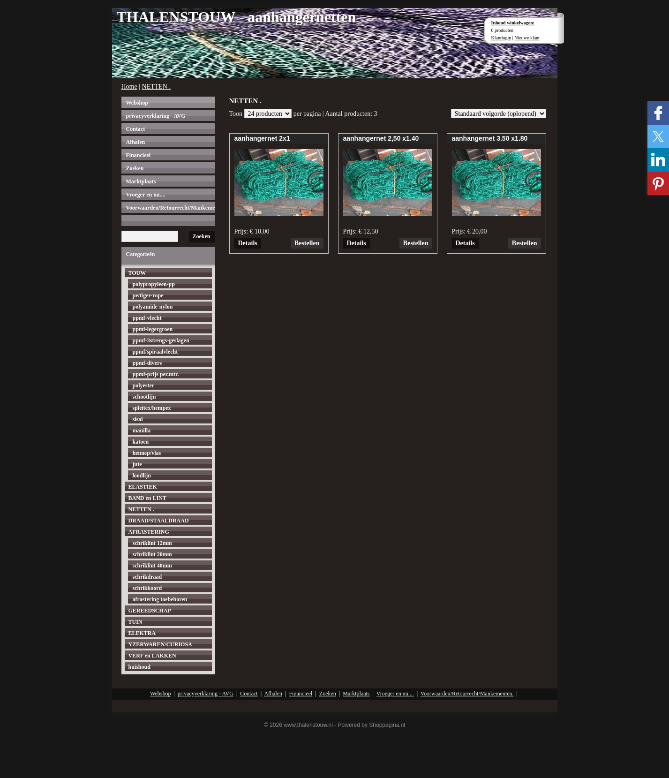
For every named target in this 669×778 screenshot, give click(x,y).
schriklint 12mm (152, 543)
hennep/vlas (147, 453)
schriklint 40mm (152, 565)
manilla (142, 430)
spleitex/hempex (152, 408)
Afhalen (135, 142)
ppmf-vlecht (147, 318)
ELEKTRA (142, 633)
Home (129, 86)
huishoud (139, 667)
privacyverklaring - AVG (156, 116)
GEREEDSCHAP (149, 610)
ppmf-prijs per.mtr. (156, 374)
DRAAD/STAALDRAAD (158, 520)
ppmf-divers (147, 363)
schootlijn (144, 396)
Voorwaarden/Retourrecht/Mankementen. (170, 207)
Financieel (138, 155)
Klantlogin (501, 37)
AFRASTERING (148, 532)
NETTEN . (156, 86)
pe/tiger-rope (148, 295)
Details (247, 243)
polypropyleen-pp (154, 284)
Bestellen (307, 243)
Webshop (137, 102)
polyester (144, 385)
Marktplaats (141, 181)
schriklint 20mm (152, 554)
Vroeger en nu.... (145, 194)
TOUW (137, 273)
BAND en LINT (147, 498)
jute (137, 464)
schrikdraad (147, 577)
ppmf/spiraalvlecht (155, 351)
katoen (141, 441)
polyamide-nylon (153, 306)
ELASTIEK (142, 486)
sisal (138, 419)
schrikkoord (147, 588)
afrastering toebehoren (160, 599)
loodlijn (142, 475)
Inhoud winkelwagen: (513, 22)
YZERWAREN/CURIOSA (160, 644)
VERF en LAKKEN (152, 655)
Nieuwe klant (527, 37)
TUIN (135, 622)
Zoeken (135, 168)
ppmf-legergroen (153, 329)
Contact (135, 129)
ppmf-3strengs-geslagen (161, 340)
